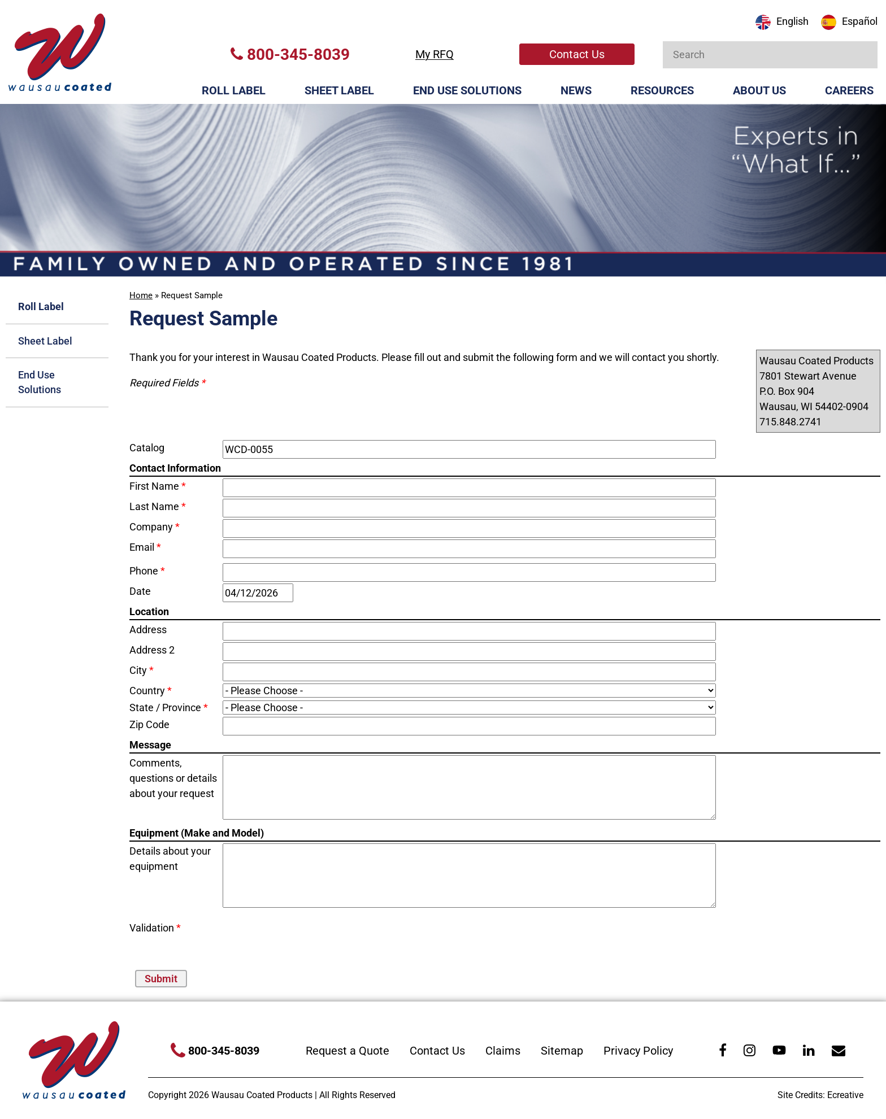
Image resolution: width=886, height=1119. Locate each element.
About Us (759, 90)
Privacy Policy (638, 1050)
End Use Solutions (467, 90)
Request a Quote (347, 1050)
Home (141, 295)
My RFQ (434, 54)
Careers (849, 90)
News (576, 90)
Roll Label (234, 90)
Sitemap (562, 1050)
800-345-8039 (290, 54)
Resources (662, 90)
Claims (502, 1050)
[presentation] (289, 937)
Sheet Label (339, 90)
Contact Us (577, 54)
